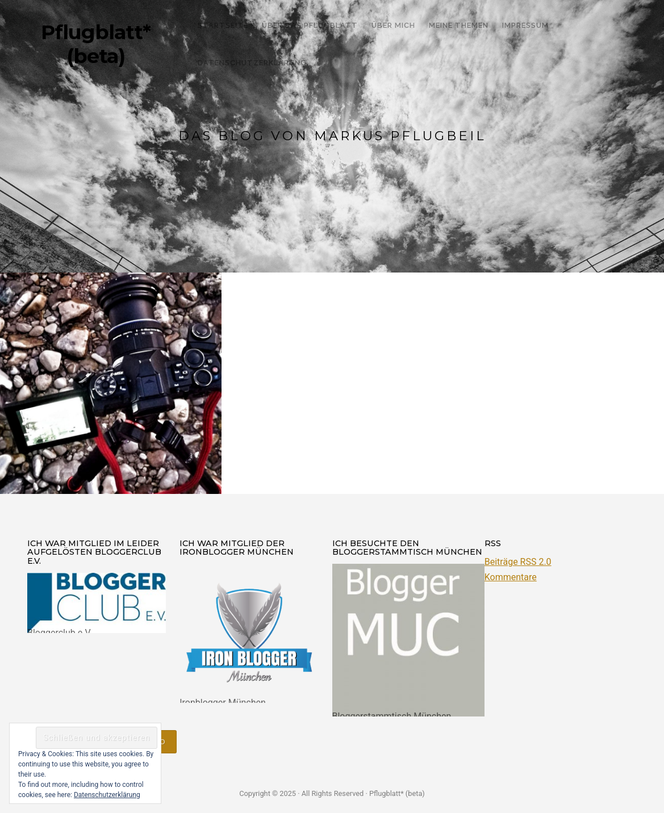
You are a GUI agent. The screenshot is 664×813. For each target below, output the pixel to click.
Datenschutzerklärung (107, 795)
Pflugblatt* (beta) (96, 44)
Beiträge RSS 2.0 (518, 561)
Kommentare (511, 577)
